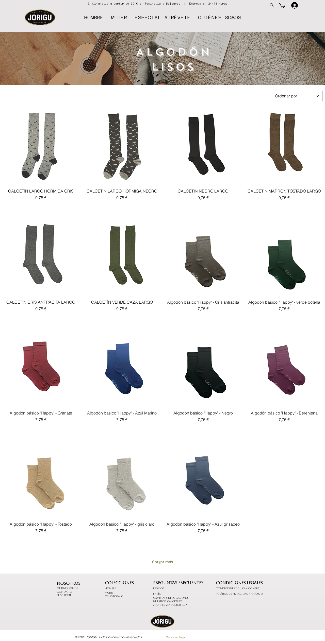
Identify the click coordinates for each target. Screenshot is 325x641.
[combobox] (297, 96)
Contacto (64, 591)
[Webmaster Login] (175, 637)
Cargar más (162, 562)
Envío (157, 593)
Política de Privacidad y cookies (239, 593)
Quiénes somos (67, 588)
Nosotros (68, 583)
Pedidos (158, 588)
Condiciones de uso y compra (237, 588)
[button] (282, 5)
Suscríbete (64, 595)
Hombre (110, 588)
